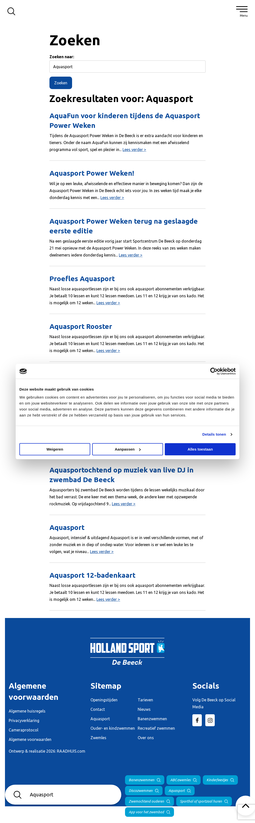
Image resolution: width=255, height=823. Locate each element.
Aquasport (100, 719)
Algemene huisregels (27, 711)
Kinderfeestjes (217, 780)
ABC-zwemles (180, 780)
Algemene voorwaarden (30, 739)
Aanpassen (128, 449)
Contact (97, 709)
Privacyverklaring (24, 720)
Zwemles (98, 737)
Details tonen (214, 434)
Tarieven (145, 700)
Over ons (146, 737)
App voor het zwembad (146, 812)
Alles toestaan (200, 449)
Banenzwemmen (152, 719)
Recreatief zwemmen (156, 728)
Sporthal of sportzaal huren (201, 801)
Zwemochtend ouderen (146, 801)
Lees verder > (134, 149)
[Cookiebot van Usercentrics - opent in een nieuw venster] (214, 371)
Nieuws (144, 709)
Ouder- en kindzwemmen (112, 728)
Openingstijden (104, 700)
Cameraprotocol (23, 730)
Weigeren (54, 449)
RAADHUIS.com (71, 751)
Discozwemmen (141, 791)
